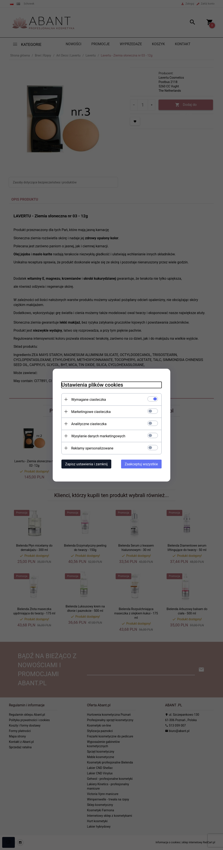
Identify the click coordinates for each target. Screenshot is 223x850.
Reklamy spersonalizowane (92, 448)
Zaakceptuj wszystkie (141, 464)
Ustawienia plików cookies (92, 385)
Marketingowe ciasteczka (91, 411)
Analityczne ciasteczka (88, 424)
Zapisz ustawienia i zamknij (86, 464)
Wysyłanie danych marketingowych (98, 436)
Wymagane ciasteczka (88, 399)
